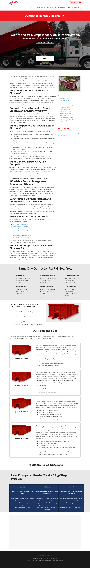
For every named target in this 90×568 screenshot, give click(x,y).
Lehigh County (65, 115)
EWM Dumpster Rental (40, 251)
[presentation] (45, 52)
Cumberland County (67, 105)
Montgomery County (67, 117)
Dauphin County (65, 107)
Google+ (65, 135)
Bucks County (65, 100)
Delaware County (66, 109)
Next (45, 58)
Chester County (65, 103)
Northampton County (67, 120)
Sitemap (61, 560)
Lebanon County (66, 113)
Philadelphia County (67, 122)
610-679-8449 (75, 2)
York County (64, 124)
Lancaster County (66, 111)
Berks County (65, 98)
